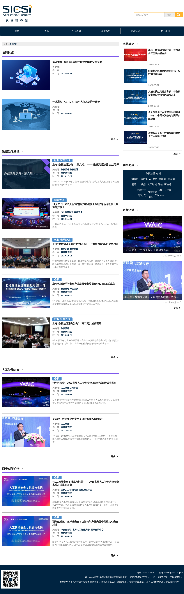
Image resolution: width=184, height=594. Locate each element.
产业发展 (74, 288)
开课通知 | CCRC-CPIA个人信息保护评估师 (76, 101)
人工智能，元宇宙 (69, 388)
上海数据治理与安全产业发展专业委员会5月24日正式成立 (83, 283)
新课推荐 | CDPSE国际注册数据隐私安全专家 (77, 62)
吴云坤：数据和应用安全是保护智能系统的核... (151, 297)
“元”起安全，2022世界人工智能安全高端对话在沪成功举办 (84, 383)
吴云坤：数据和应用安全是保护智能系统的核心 (78, 419)
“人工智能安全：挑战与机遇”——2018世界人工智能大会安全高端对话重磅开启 (85, 483)
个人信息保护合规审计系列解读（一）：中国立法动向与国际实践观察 (164, 115)
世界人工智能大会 (69, 490)
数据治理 (65, 169)
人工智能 (65, 424)
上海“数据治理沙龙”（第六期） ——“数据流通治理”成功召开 (85, 164)
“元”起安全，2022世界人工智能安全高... (147, 250)
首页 (17, 31)
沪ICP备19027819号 (140, 577)
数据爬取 (74, 249)
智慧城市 (69, 212)
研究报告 (105, 31)
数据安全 (78, 212)
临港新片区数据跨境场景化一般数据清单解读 (164, 72)
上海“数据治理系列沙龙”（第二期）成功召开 (76, 323)
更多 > (114, 139)
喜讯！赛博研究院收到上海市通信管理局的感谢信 (164, 52)
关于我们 (165, 31)
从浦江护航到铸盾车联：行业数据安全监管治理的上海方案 (164, 93)
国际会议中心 (97, 529)
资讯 (46, 31)
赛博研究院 (66, 173)
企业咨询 (76, 31)
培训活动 (135, 31)
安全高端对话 (85, 490)
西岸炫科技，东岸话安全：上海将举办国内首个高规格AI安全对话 (85, 523)
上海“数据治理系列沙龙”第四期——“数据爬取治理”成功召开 (85, 244)
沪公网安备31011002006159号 (168, 577)
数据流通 (74, 169)
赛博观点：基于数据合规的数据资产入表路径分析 (164, 134)
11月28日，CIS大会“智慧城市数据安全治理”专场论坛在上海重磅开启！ (85, 206)
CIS (62, 212)
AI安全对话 (66, 529)
